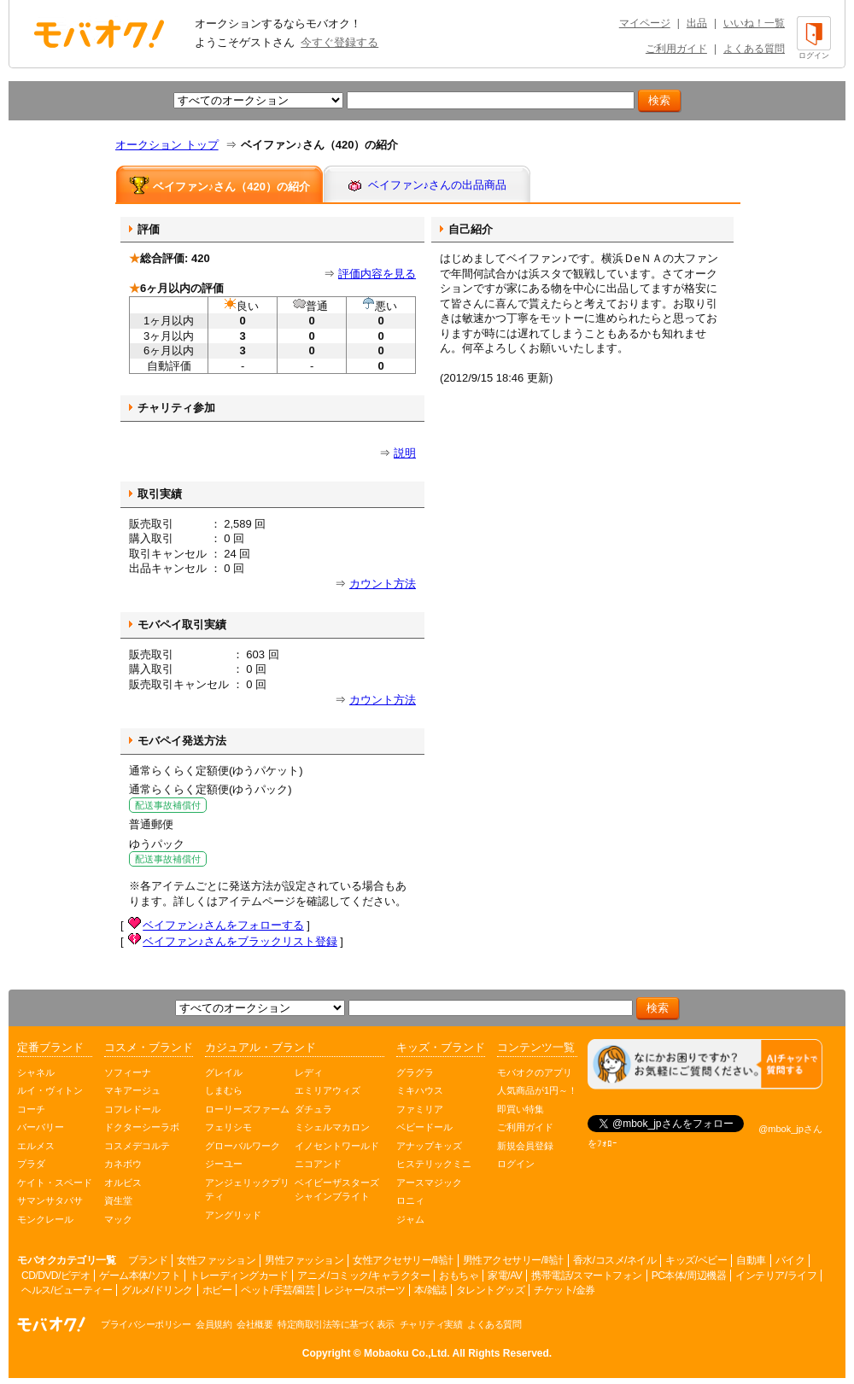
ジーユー (224, 1164)
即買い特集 (520, 1109)
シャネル (36, 1072)
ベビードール (424, 1127)
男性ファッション (304, 1260)
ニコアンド (318, 1164)
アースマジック (429, 1182)
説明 (405, 453)
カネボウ (123, 1164)
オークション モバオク (99, 33)
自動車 (751, 1260)
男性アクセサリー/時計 (513, 1260)
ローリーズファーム (247, 1109)
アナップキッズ (429, 1146)
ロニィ (410, 1200)
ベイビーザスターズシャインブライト (337, 1189)
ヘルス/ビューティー (66, 1290)
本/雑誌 (430, 1290)
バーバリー (40, 1127)
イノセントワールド (337, 1146)
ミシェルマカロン (332, 1127)
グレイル (224, 1072)
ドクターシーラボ (141, 1127)
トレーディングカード (239, 1276)
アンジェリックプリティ (247, 1189)
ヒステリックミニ (433, 1164)
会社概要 (254, 1324)
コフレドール (132, 1109)
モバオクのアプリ (534, 1072)
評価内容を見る (377, 273)
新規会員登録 (525, 1146)
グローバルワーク (242, 1146)
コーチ (31, 1109)
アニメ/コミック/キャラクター (363, 1276)
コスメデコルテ (137, 1146)
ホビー (217, 1290)
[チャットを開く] (705, 1064)
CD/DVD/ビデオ (55, 1276)
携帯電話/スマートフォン (586, 1276)
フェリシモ (228, 1127)
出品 (697, 23)
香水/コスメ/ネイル (615, 1260)
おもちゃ (458, 1276)
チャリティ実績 (431, 1324)
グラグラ (415, 1072)
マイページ (644, 23)
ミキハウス (419, 1090)
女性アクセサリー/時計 (403, 1260)
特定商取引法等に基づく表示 (336, 1324)
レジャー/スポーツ (364, 1290)
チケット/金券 (564, 1290)
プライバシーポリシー (145, 1324)
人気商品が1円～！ (537, 1090)
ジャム (410, 1219)
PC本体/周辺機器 (689, 1276)
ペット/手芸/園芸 (277, 1290)
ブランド (147, 1260)
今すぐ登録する (339, 42)
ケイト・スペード (54, 1182)
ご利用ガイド (676, 49)
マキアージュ (132, 1090)
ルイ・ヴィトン (50, 1090)
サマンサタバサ (50, 1200)
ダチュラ (313, 1109)
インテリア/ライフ (775, 1276)
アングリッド (233, 1215)
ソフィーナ (127, 1072)
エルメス (36, 1146)
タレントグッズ (490, 1290)
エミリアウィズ (327, 1090)
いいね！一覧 (754, 23)
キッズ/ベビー (696, 1260)
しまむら (224, 1090)
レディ (309, 1072)
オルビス (123, 1182)
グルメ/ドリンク (156, 1290)
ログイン (516, 1164)
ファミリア (419, 1109)
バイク (790, 1260)
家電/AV (505, 1276)
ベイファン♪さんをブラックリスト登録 (240, 941)
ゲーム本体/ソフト (139, 1276)
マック (118, 1219)
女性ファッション (216, 1260)
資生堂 (118, 1200)
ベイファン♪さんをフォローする (223, 925)
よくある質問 (754, 49)
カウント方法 (382, 583)
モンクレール (45, 1219)
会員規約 (213, 1324)
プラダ (31, 1164)
